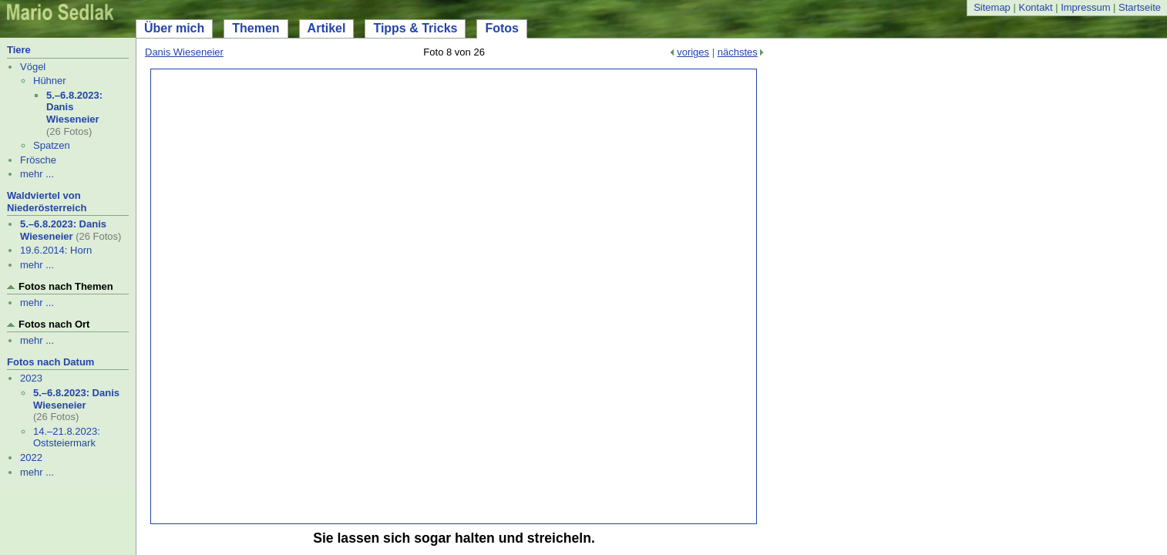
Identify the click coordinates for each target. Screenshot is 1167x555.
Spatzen (51, 145)
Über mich (174, 28)
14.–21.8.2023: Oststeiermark (66, 437)
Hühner (49, 80)
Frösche (38, 160)
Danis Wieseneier (184, 52)
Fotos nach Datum (50, 362)
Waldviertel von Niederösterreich (46, 202)
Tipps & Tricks (415, 28)
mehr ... (37, 174)
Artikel (327, 28)
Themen (255, 28)
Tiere (19, 50)
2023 (31, 378)
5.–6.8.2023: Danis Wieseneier (63, 230)
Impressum (1085, 7)
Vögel (32, 66)
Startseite (1139, 7)
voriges (693, 52)
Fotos (502, 28)
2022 (31, 457)
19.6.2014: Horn (56, 250)
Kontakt (1035, 7)
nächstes (738, 52)
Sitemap (992, 7)
